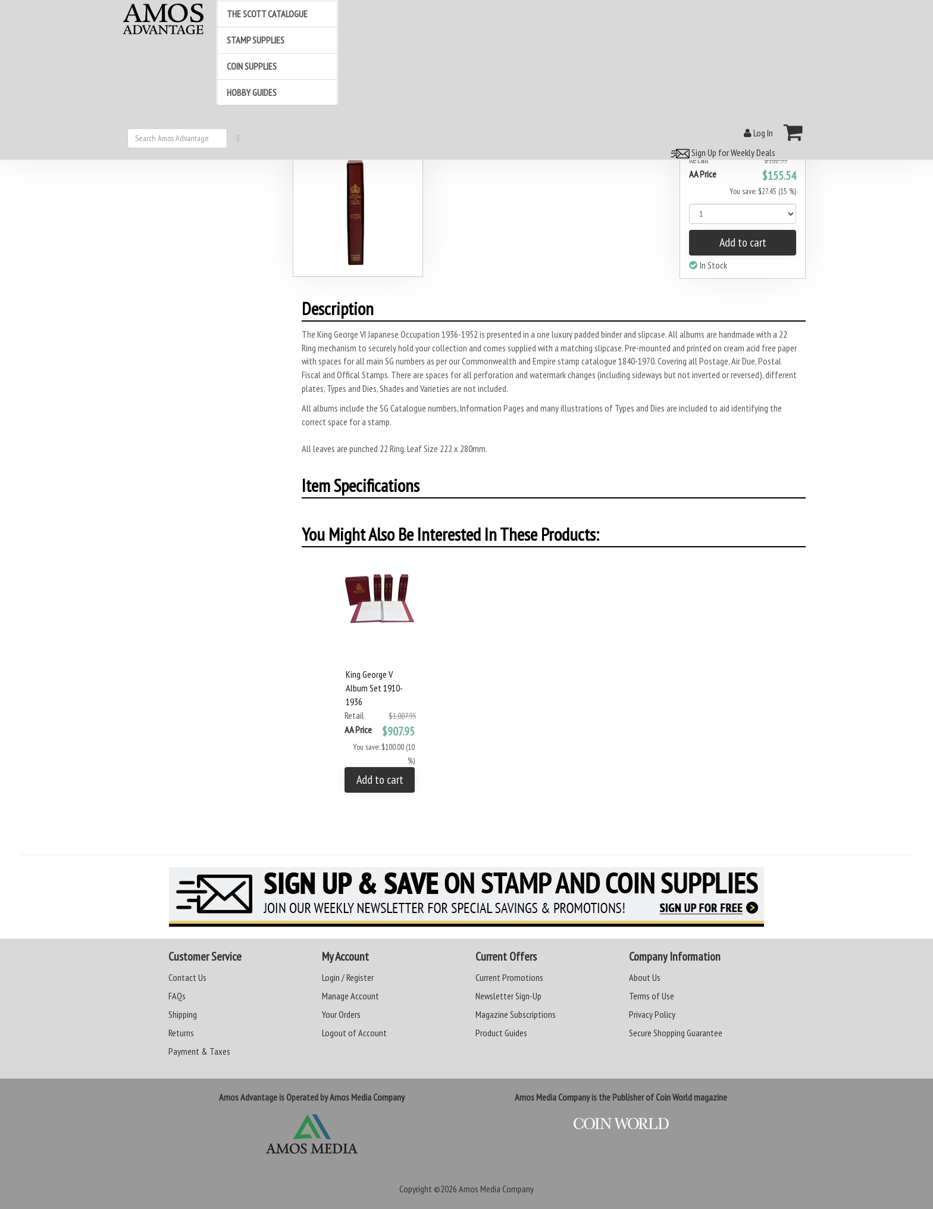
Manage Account (350, 996)
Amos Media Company (496, 1189)
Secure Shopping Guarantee (675, 1033)
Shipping (182, 1014)
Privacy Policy (652, 1014)
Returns (181, 1033)
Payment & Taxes (199, 1051)
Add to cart (742, 242)
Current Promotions (509, 977)
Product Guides (501, 1033)
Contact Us (187, 977)
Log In (758, 133)
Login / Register (348, 977)
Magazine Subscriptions (515, 1014)
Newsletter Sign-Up (508, 996)
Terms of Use (651, 996)
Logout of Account (354, 1033)
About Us (644, 977)
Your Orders (341, 1014)
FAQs (177, 996)
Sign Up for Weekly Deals (721, 152)
